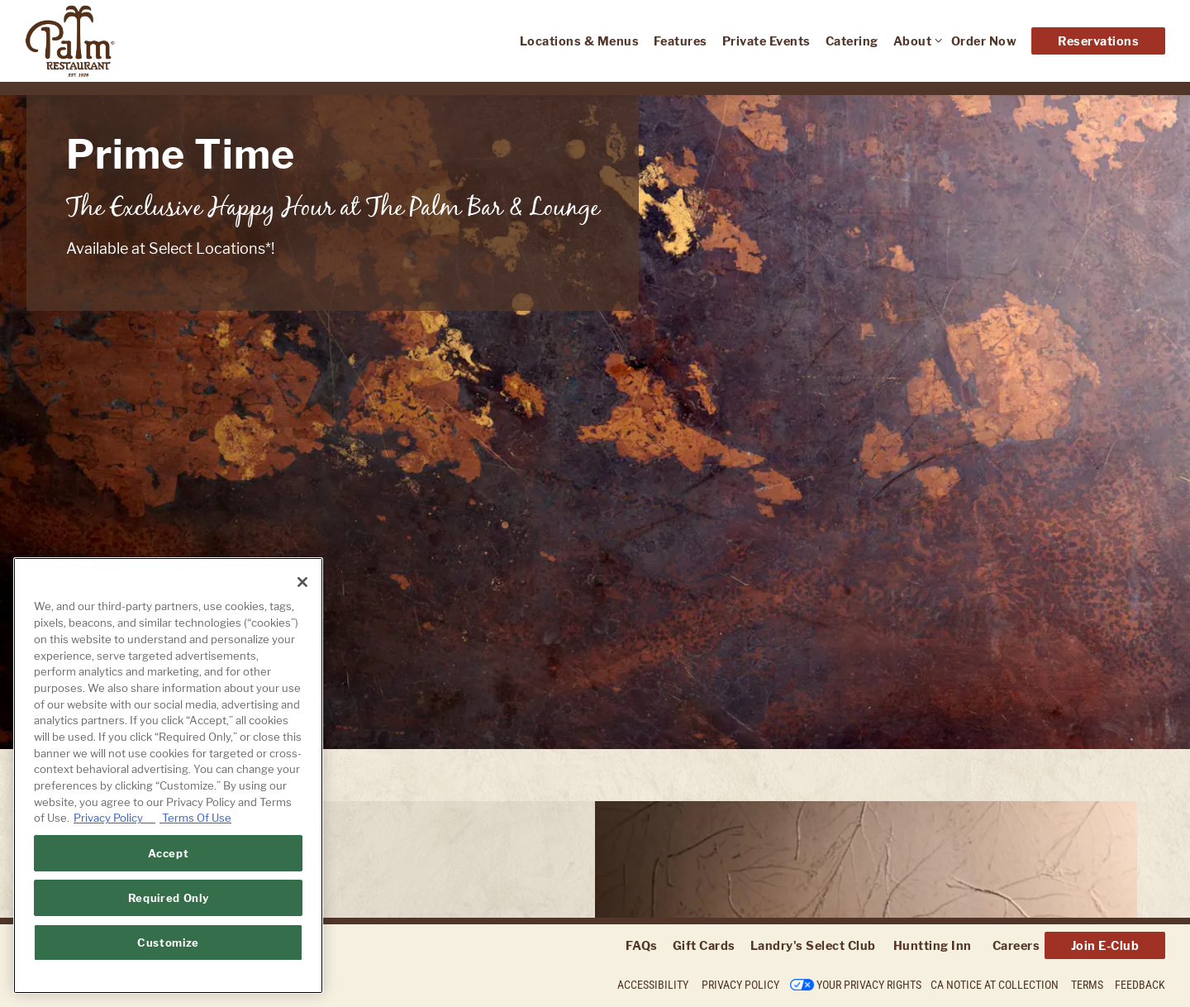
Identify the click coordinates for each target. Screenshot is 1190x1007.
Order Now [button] (984, 41)
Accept (168, 853)
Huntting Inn (932, 945)
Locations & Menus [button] (580, 41)
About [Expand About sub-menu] (915, 39)
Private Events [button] (766, 41)
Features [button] (680, 41)
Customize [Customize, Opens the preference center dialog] (168, 942)
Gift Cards (704, 945)
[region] (168, 775)
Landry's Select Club (813, 945)
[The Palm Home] (128, 40)
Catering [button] (852, 41)
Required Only (168, 897)
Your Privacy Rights (868, 984)
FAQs (642, 945)
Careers (1016, 945)
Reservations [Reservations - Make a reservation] (1098, 41)
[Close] (302, 582)
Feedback (1140, 984)
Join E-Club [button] (1105, 945)
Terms (1087, 984)
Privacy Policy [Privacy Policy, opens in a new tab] (114, 817)
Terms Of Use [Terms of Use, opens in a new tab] (195, 817)
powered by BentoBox (90, 986)
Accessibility (652, 984)
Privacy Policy (740, 984)
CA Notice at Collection (995, 984)
